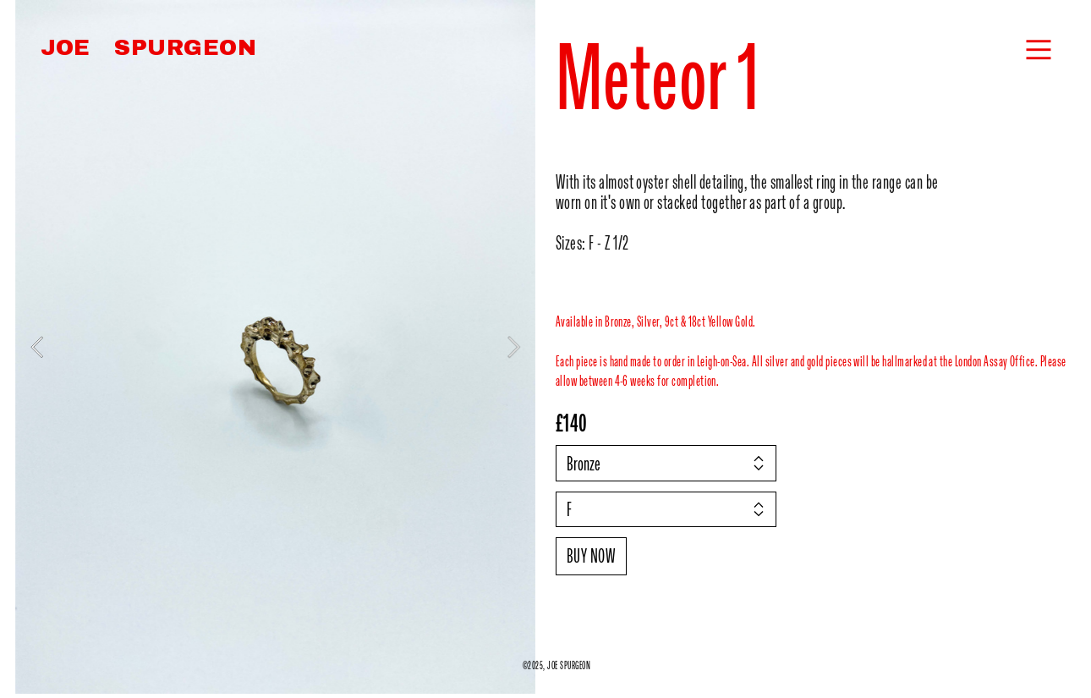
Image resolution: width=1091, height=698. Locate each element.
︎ (1038, 50)
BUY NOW (591, 555)
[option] (275, 347)
